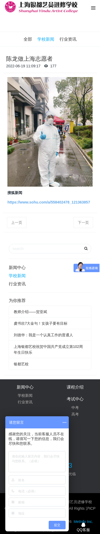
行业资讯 (68, 39)
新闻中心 (17, 267)
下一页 (83, 222)
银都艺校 (21, 364)
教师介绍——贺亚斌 (30, 312)
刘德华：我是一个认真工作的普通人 (43, 335)
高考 (75, 414)
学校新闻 (45, 39)
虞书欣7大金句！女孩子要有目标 (41, 323)
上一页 (16, 222)
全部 (28, 39)
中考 (75, 407)
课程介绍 (75, 387)
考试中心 (75, 399)
